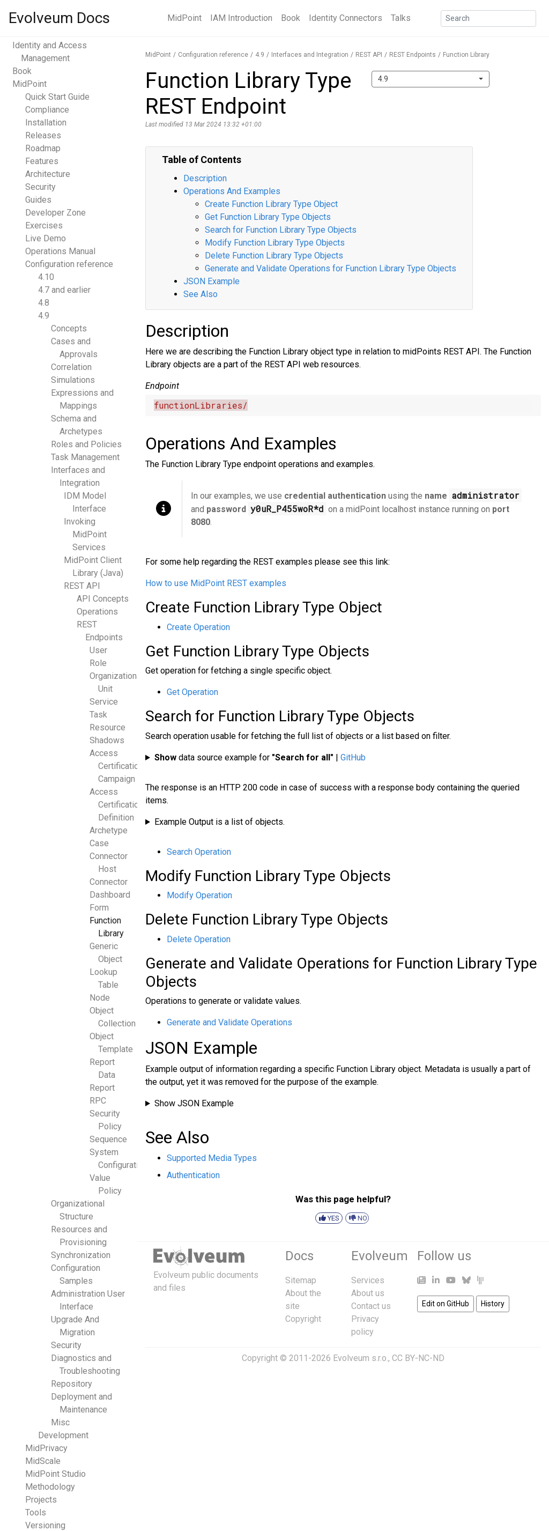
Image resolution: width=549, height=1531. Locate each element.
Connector (109, 882)
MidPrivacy (46, 1448)
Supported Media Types (212, 1158)
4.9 (43, 315)
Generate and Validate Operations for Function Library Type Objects (330, 268)
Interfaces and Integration (309, 54)
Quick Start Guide (57, 97)
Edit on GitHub (445, 1303)
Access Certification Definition (116, 805)
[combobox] (430, 79)
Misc (60, 1422)
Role (98, 663)
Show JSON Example (194, 1103)
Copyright (303, 1319)
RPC (98, 1101)
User (98, 650)
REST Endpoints (412, 54)
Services (367, 1280)
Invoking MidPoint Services (85, 534)
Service (104, 702)
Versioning (45, 1525)
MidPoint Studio (55, 1474)
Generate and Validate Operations (229, 1022)
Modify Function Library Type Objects (275, 243)
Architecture (47, 174)
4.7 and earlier (64, 290)
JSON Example (211, 281)
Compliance (47, 110)
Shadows (107, 740)
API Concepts (103, 599)
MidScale (43, 1461)
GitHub (353, 757)
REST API (82, 586)
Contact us (371, 1306)
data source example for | (260, 757)
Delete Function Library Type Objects (274, 255)
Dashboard (110, 895)
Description (205, 178)
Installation (45, 122)
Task (98, 714)
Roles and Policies (86, 444)
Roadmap (43, 148)
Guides (38, 200)
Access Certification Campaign (116, 766)
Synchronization (80, 1255)
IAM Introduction (241, 18)
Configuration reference (69, 264)
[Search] (488, 18)
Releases (43, 135)
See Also (200, 294)
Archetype (109, 830)
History (493, 1303)
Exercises (44, 225)
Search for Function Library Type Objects (281, 230)
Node (100, 998)
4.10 (46, 277)
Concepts (69, 328)
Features (41, 161)
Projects (41, 1500)
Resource (107, 727)
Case (99, 843)
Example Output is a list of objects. (219, 822)
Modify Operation (199, 895)
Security (40, 187)
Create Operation (198, 627)
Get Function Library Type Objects (268, 217)
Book (290, 18)
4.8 (43, 303)
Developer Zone (55, 213)
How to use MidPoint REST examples (215, 583)
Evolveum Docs (59, 18)
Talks (401, 18)
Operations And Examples (231, 191)
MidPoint (184, 18)
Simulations (73, 380)
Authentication (193, 1175)
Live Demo (45, 238)
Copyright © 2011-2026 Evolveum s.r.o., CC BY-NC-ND (343, 1358)
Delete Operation (199, 939)
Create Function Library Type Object (271, 204)
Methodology (50, 1487)
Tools (35, 1512)
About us (367, 1293)
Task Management (85, 457)
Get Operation (192, 692)
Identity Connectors (345, 18)
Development (63, 1435)
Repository (71, 1384)
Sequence (108, 1139)
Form (99, 908)
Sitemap (300, 1280)
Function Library (466, 54)
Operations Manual (60, 251)
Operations (97, 612)
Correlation (71, 367)
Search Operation (199, 852)
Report (102, 1088)
